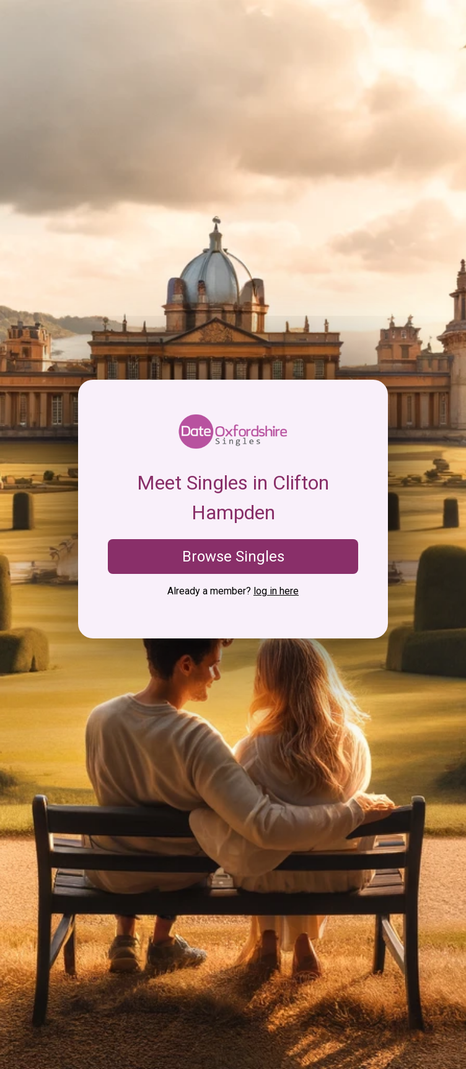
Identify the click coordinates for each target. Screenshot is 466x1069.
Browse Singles (233, 556)
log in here (276, 591)
